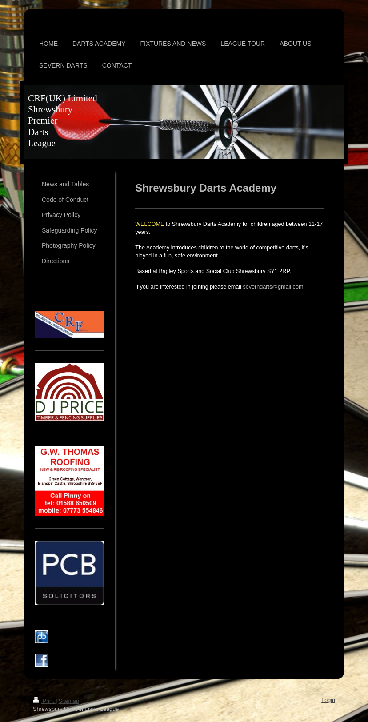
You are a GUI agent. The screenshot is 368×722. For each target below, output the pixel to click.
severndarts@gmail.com (273, 287)
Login (328, 700)
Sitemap (69, 701)
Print (44, 701)
